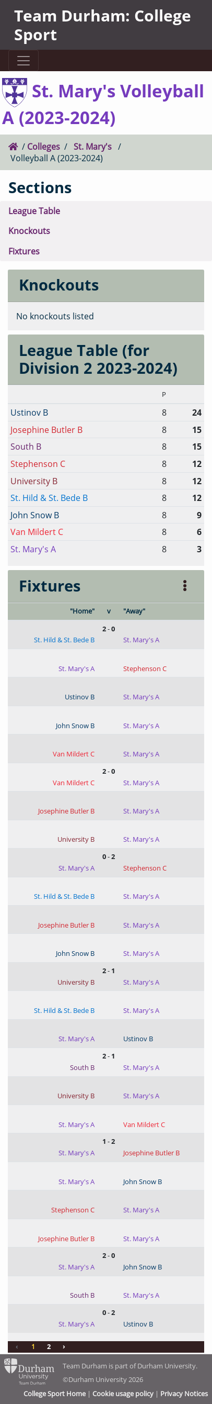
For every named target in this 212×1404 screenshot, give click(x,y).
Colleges (43, 146)
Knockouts (29, 231)
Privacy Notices (184, 1393)
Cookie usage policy (123, 1393)
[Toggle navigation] (23, 60)
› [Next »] (64, 1346)
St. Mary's (93, 146)
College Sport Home (54, 1393)
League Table (34, 211)
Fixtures (24, 251)
